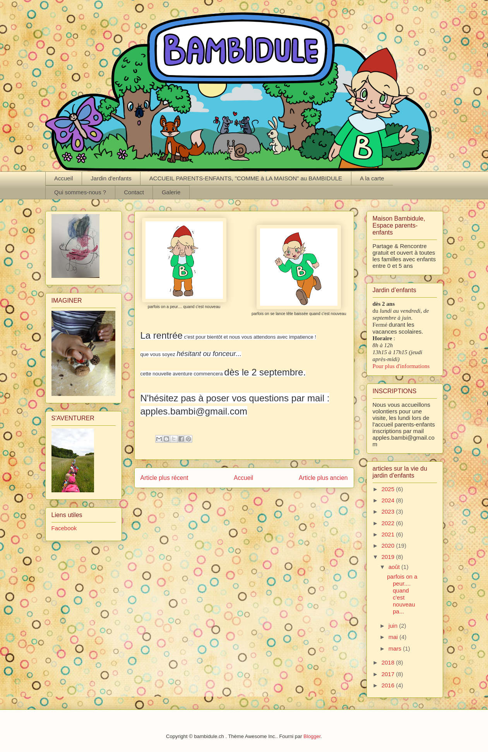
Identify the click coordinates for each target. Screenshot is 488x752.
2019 (389, 556)
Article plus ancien (323, 477)
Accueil (63, 178)
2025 (389, 489)
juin (394, 625)
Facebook (64, 528)
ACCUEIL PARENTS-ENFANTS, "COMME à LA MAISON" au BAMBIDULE (245, 178)
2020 (389, 545)
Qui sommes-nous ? (80, 192)
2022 (389, 523)
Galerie (171, 192)
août (395, 567)
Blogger (311, 736)
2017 (389, 674)
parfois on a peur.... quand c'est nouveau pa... (402, 594)
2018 (389, 662)
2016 (389, 685)
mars (396, 648)
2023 (389, 511)
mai (394, 637)
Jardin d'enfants (111, 178)
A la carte (372, 178)
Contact (134, 192)
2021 (389, 534)
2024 (389, 500)
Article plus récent (164, 477)
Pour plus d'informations (401, 366)
